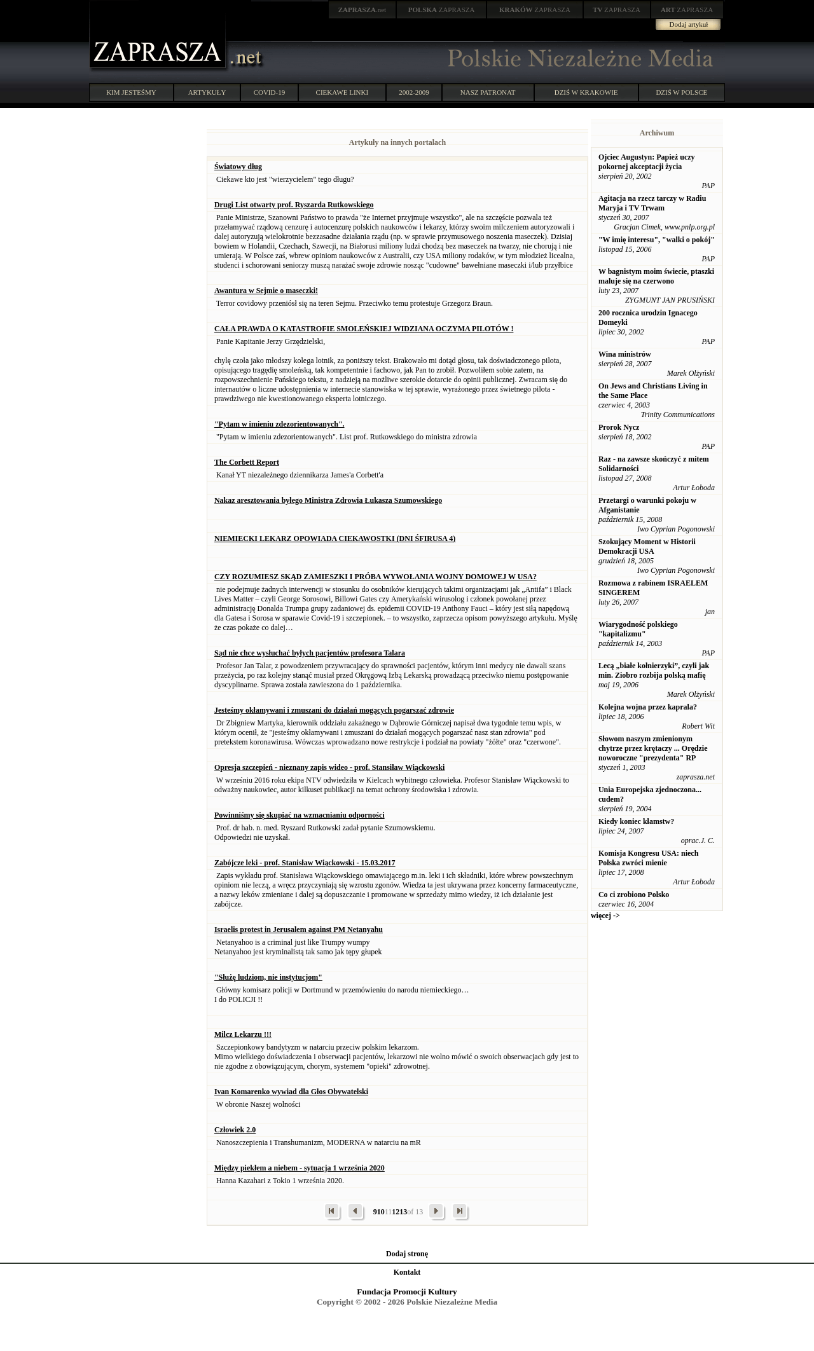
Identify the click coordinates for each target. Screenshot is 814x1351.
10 (381, 1211)
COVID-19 (270, 92)
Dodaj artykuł (689, 24)
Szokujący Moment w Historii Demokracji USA (647, 546)
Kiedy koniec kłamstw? (636, 821)
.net (362, 9)
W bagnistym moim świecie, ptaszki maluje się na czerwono (656, 276)
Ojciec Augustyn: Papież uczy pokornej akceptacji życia (646, 162)
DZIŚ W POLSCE (681, 92)
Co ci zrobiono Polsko (633, 894)
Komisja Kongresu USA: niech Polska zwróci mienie (648, 858)
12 (395, 1211)
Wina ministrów (624, 354)
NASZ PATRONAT (488, 92)
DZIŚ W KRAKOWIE (586, 92)
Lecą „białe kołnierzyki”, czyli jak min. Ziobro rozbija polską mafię (653, 670)
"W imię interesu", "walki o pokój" (656, 239)
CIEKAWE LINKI (342, 92)
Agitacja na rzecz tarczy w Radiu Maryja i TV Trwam (652, 203)
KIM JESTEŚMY (131, 92)
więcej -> (605, 915)
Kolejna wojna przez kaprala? (647, 707)
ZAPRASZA (441, 9)
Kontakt (407, 1272)
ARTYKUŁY (207, 92)
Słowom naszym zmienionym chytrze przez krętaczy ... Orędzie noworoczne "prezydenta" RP (653, 748)
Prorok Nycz (619, 427)
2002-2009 (414, 92)
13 (403, 1211)
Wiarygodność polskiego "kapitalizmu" (638, 629)
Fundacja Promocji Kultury (407, 1291)
